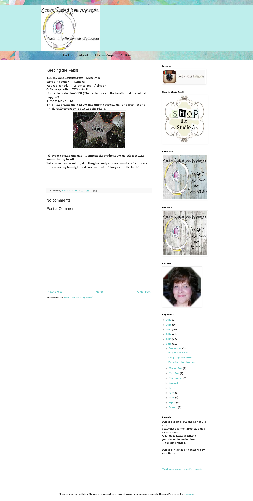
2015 (169, 329)
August (174, 382)
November (176, 368)
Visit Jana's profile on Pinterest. (182, 469)
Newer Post (54, 291)
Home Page (104, 55)
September (176, 378)
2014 (169, 334)
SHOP (126, 55)
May (172, 397)
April (172, 402)
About (83, 55)
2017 (169, 319)
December (175, 348)
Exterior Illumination (182, 362)
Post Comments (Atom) (78, 297)
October (174, 373)
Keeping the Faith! (180, 357)
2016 (169, 324)
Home (99, 291)
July (171, 387)
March (173, 407)
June (172, 392)
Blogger (188, 493)
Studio (67, 55)
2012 (169, 344)
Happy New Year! (179, 352)
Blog (50, 55)
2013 (169, 339)
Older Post (144, 291)
